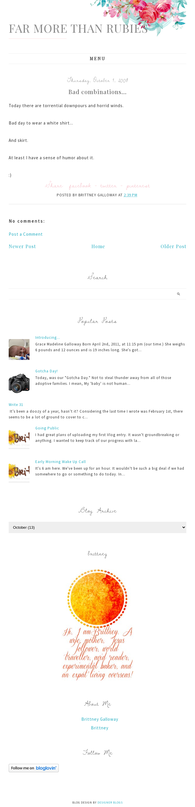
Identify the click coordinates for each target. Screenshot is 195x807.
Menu (98, 58)
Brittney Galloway (99, 719)
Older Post (173, 246)
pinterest (138, 185)
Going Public (47, 428)
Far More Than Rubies (78, 28)
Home (98, 246)
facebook (80, 185)
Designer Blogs (110, 802)
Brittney (99, 728)
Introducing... (47, 337)
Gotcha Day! (46, 371)
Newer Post (22, 246)
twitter (109, 185)
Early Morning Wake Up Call (60, 461)
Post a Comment (26, 234)
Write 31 (16, 404)
